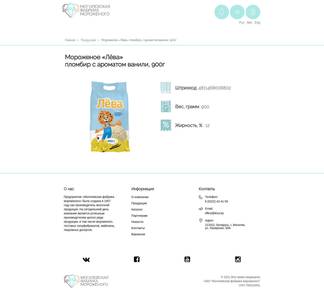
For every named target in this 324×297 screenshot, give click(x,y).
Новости (137, 221)
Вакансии (138, 234)
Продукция (139, 203)
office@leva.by (214, 213)
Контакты (138, 228)
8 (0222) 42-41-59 (216, 201)
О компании (140, 197)
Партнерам (139, 215)
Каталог (137, 209)
